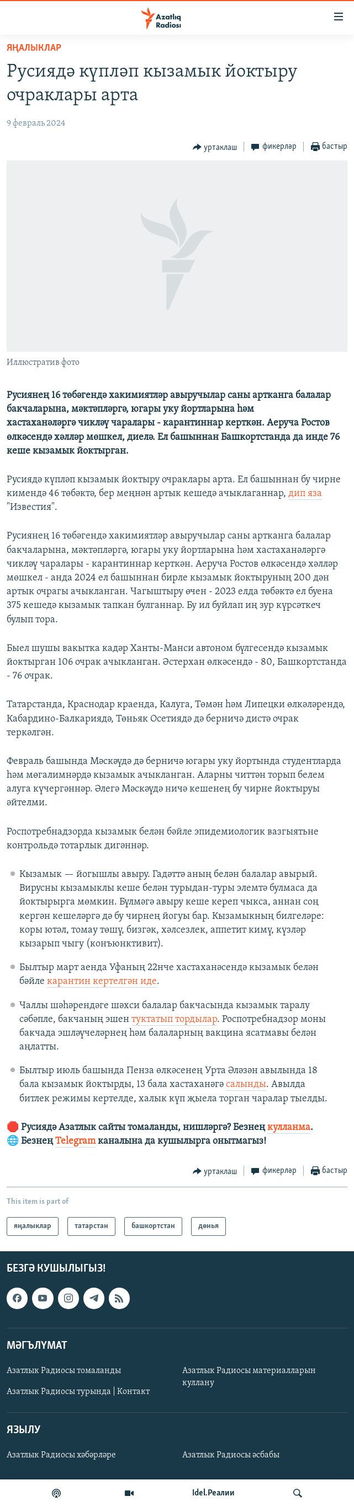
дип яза (305, 493)
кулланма (288, 1127)
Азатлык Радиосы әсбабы (230, 1455)
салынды (246, 1084)
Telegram (75, 1141)
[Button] (215, 147)
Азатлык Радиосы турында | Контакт (78, 1391)
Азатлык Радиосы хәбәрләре (61, 1455)
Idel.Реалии (213, 1493)
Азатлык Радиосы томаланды (64, 1370)
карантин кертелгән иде (102, 981)
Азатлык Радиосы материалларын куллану (249, 1376)
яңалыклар (34, 48)
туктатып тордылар (174, 1019)
